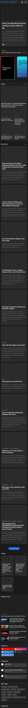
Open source (5, 448)
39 (25, 58)
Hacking (4, 342)
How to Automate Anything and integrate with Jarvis (12, 413)
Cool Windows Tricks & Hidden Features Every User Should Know (6, 137)
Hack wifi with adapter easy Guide (13, 345)
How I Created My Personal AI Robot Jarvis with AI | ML (14, 25)
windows (16, 448)
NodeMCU (14, 521)
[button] (2, 2)
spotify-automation (22, 72)
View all (25, 84)
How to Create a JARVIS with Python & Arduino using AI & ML (18, 626)
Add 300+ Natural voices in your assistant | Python (17, 638)
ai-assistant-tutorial (23, 71)
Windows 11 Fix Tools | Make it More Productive (12, 451)
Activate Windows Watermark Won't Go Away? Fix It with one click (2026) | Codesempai (20, 121)
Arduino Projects (7, 521)
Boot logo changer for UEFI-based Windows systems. (20, 137)
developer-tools (20, 689)
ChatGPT (13, 689)
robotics (15, 694)
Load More (13, 548)
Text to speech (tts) (17, 697)
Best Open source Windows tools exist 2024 (13, 488)
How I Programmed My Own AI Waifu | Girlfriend (12, 52)
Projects (20, 521)
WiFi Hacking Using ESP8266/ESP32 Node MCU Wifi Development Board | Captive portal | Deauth (13, 526)
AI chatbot (5, 410)
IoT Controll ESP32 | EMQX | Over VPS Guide (7, 119)
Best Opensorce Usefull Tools (12, 381)
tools (4, 379)
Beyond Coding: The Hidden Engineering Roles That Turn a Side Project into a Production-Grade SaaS (13, 105)
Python (9, 694)
